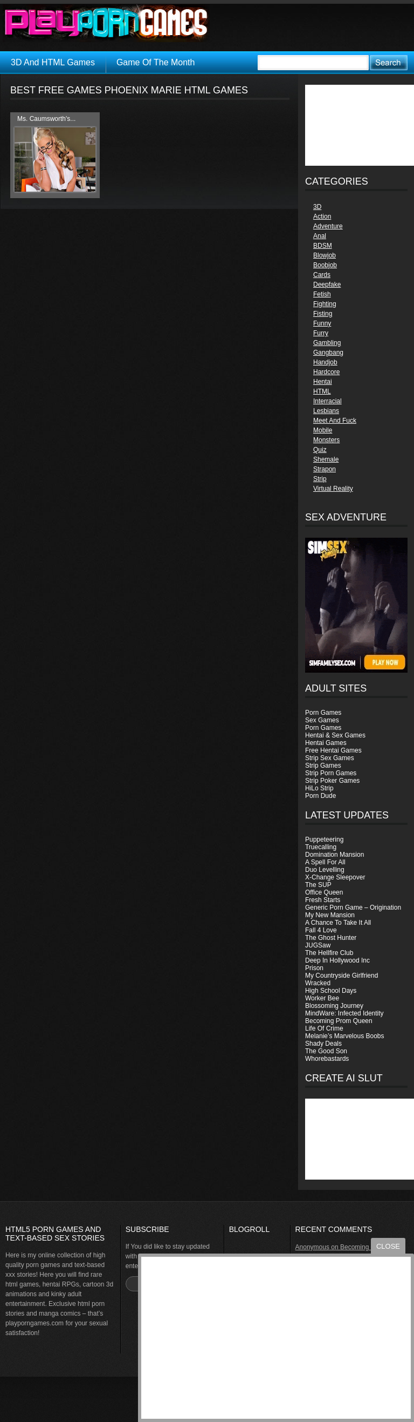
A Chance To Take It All (338, 922)
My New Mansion (330, 915)
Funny (322, 323)
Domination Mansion (334, 854)
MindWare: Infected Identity (344, 1013)
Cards (321, 275)
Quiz (320, 449)
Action (322, 216)
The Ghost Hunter (330, 938)
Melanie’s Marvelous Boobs (344, 1036)
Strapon (324, 469)
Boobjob (325, 265)
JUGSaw (317, 945)
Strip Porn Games (330, 773)
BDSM (322, 245)
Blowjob (324, 255)
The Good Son (326, 1051)
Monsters (326, 440)
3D (317, 207)
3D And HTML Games (53, 62)
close (388, 1246)
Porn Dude (320, 796)
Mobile (322, 430)
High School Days (330, 990)
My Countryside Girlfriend (341, 975)
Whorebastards (327, 1058)
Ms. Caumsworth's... (46, 119)
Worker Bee (322, 998)
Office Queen (324, 892)
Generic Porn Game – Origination (353, 907)
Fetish (322, 294)
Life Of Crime (324, 1028)
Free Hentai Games (333, 750)
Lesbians (326, 411)
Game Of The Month (155, 62)
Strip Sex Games (329, 758)
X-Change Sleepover (335, 877)
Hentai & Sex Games (335, 735)
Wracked (317, 983)
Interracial (327, 401)
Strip (320, 479)
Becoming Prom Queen (338, 1021)
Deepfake (327, 284)
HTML (322, 391)
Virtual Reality (333, 488)
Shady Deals (323, 1043)
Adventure (328, 226)
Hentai (322, 381)
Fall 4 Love (321, 930)
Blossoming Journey (334, 1006)
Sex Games (322, 720)
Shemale (326, 459)
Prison (314, 968)
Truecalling (320, 847)
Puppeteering (324, 839)
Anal (319, 236)
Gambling (327, 343)
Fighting (324, 304)
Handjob (325, 362)
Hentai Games (326, 743)
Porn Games (323, 712)
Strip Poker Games (332, 780)
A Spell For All (325, 862)
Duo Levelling (324, 869)
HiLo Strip (319, 788)
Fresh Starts (322, 900)
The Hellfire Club (329, 953)
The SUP (318, 885)
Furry (320, 333)
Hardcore (326, 372)
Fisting (322, 313)
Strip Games (323, 765)
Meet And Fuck (334, 420)
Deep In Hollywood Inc (337, 960)
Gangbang (328, 352)
